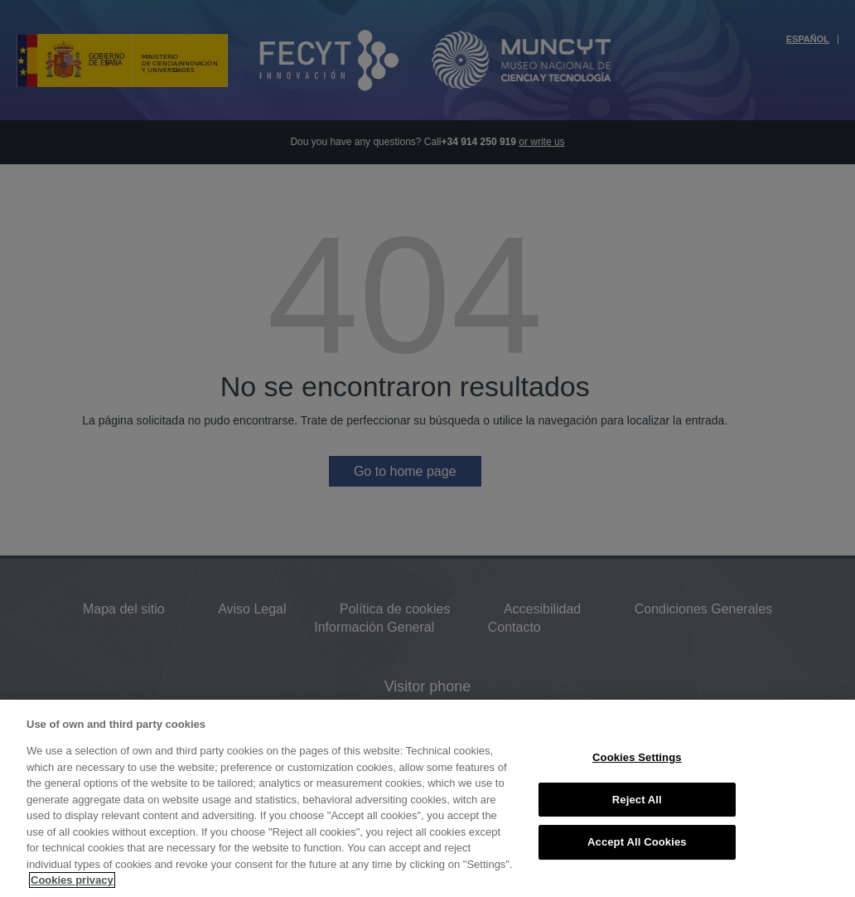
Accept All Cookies (637, 842)
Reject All (637, 799)
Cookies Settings (637, 757)
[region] (427, 798)
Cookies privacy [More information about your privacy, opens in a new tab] (72, 880)
